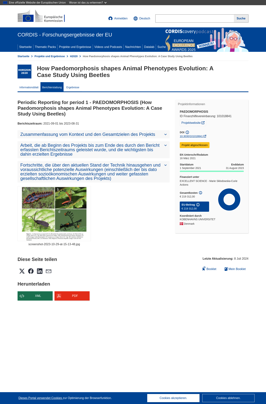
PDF (75, 295)
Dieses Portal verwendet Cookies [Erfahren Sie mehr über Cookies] (40, 398)
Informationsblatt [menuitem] (29, 87)
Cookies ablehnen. (228, 398)
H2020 (74, 56)
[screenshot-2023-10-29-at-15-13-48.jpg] (54, 213)
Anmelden (117, 18)
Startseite (25, 46)
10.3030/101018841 (191, 136)
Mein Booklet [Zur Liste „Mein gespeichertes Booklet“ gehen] (235, 269)
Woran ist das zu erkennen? (88, 2)
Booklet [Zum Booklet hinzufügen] (209, 268)
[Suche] (241, 18)
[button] (141, 18)
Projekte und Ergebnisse (75, 46)
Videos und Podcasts (108, 46)
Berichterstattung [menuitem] (52, 87)
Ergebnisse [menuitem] (72, 87)
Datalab (149, 46)
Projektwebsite (193, 122)
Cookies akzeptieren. (173, 398)
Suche (161, 46)
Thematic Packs (45, 46)
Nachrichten (133, 46)
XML (38, 295)
